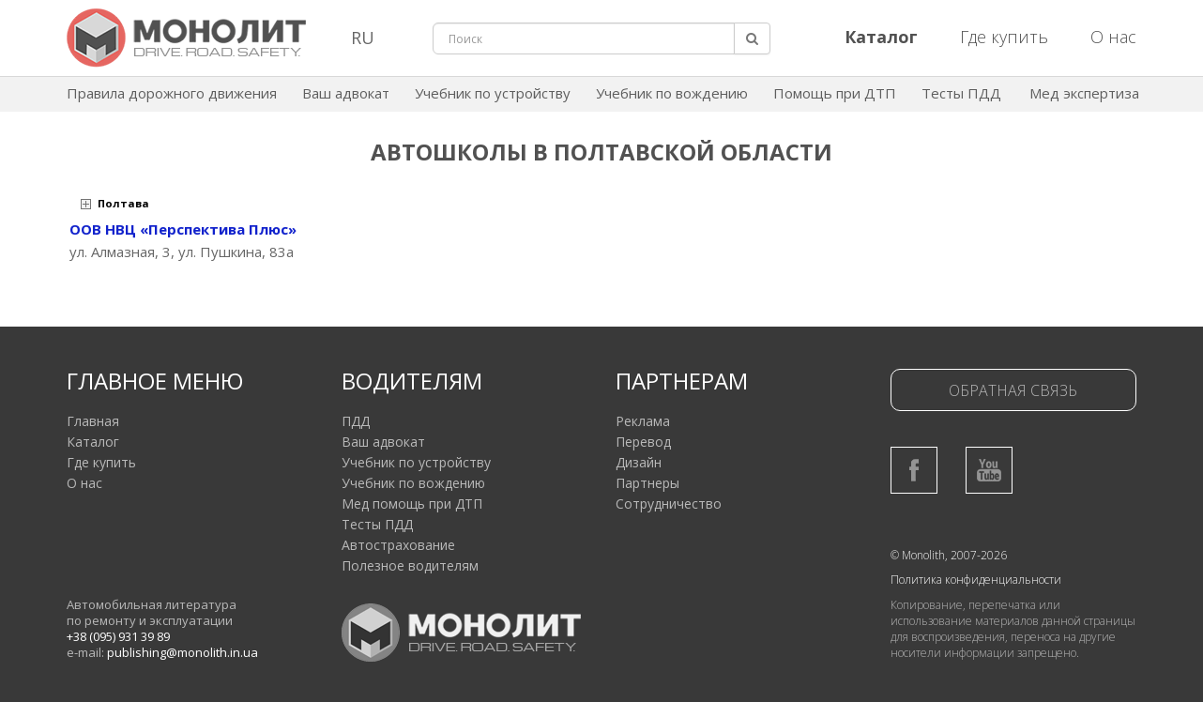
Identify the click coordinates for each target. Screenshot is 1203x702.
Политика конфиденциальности (976, 580)
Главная (93, 421)
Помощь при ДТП (834, 93)
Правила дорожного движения (172, 93)
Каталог (93, 441)
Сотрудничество (669, 503)
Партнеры (647, 483)
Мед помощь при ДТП (412, 503)
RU (362, 37)
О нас (1113, 36)
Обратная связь (1013, 390)
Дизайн (639, 462)
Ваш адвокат (345, 93)
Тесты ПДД (961, 93)
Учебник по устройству (493, 93)
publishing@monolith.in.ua (182, 652)
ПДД (356, 421)
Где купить (1004, 36)
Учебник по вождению (672, 93)
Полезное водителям (410, 565)
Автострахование (398, 545)
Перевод (643, 441)
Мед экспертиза (1084, 93)
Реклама (643, 421)
